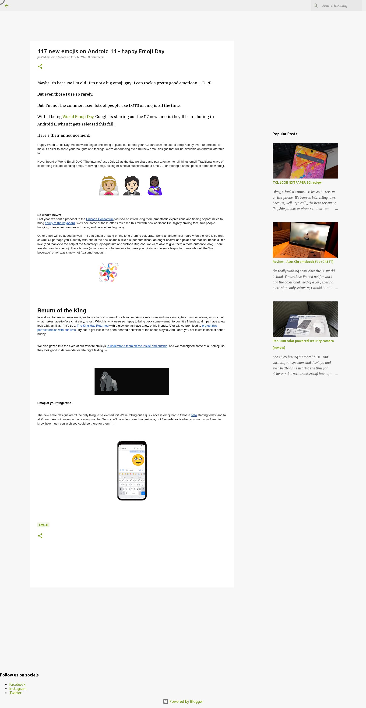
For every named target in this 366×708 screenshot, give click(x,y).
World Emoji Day (78, 116)
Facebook (17, 684)
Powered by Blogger (183, 701)
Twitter (15, 693)
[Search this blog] (337, 5)
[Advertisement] (132, 627)
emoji (43, 524)
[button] (40, 67)
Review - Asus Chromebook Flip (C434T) (303, 262)
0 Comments (96, 57)
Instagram (18, 689)
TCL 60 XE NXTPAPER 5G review (297, 182)
